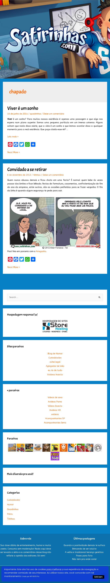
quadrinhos (35, 114)
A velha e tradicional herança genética (84, 552)
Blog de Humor (55, 353)
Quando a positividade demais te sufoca (84, 545)
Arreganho (41, 251)
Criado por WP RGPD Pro (30, 576)
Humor (10, 504)
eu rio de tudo (55, 370)
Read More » (13, 152)
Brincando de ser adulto (84, 549)
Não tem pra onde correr (84, 559)
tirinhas (37, 175)
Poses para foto (84, 555)
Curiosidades (55, 358)
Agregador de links (55, 366)
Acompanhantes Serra (55, 422)
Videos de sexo (55, 397)
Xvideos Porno (55, 401)
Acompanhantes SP (55, 418)
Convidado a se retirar (27, 169)
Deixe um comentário (53, 114)
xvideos (55, 414)
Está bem (98, 577)
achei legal (55, 362)
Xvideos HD (55, 410)
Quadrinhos (12, 509)
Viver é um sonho (22, 108)
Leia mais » (12, 136)
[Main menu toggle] (103, 39)
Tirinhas (11, 519)
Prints (10, 514)
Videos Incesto (55, 406)
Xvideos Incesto (55, 374)
